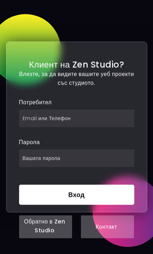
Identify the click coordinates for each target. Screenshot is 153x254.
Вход (76, 194)
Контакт (106, 227)
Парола (29, 142)
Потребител (35, 102)
